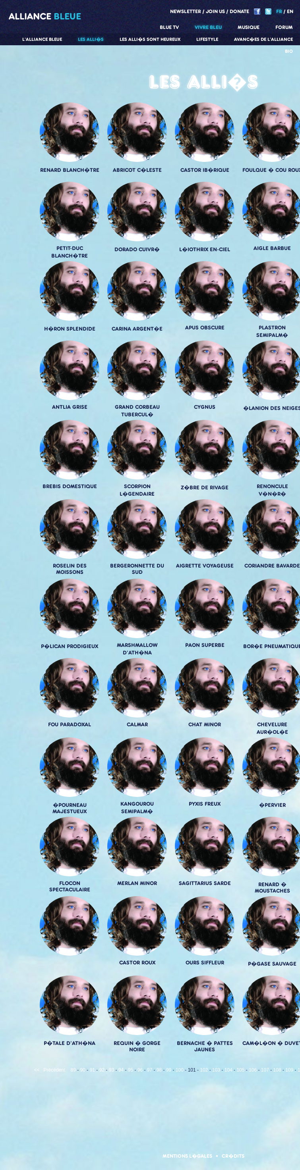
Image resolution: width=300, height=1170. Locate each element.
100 (180, 1070)
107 (265, 1070)
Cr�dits (233, 1156)
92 (102, 1070)
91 (92, 1070)
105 (240, 1070)
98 (159, 1070)
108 (277, 1070)
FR (279, 11)
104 (228, 1070)
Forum (284, 27)
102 (204, 1070)
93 (111, 1070)
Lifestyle (207, 39)
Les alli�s (91, 39)
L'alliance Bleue (42, 39)
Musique (248, 27)
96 (140, 1070)
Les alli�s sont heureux (150, 39)
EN (290, 11)
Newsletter (185, 11)
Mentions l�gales (187, 1156)
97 (149, 1070)
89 (73, 1070)
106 (253, 1070)
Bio (289, 51)
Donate (239, 11)
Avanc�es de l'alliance (263, 39)
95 (130, 1070)
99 (168, 1070)
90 (82, 1070)
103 (216, 1070)
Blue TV (169, 27)
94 (121, 1070)
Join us (215, 11)
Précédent (55, 1070)
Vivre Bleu (208, 27)
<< (37, 1070)
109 (289, 1070)
